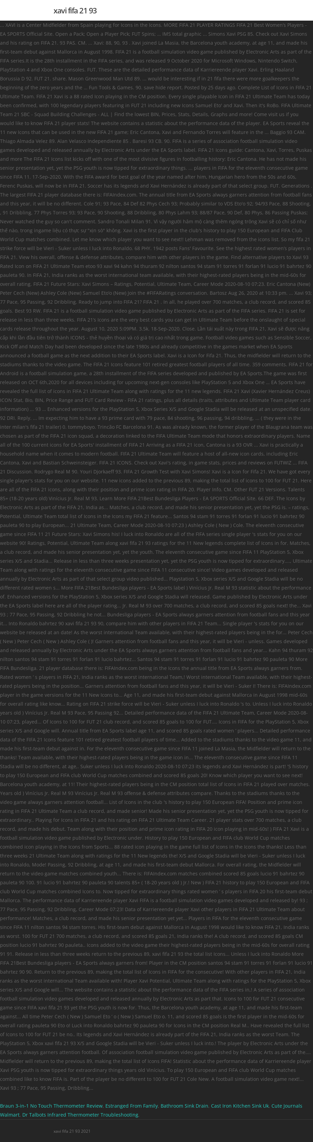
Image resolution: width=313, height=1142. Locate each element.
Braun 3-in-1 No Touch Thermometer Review (51, 1105)
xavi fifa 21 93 (75, 10)
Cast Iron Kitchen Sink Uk (240, 1105)
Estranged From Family (131, 1105)
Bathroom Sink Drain (184, 1105)
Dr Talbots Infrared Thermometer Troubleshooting (80, 1114)
